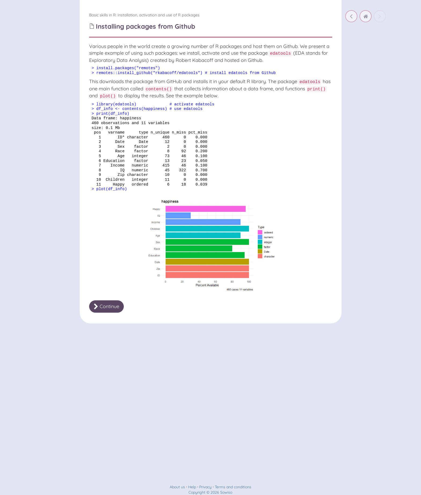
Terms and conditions (233, 487)
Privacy (205, 487)
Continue (106, 306)
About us (177, 487)
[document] (210, 71)
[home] (366, 16)
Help (192, 487)
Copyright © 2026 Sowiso (210, 492)
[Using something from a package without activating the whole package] (351, 16)
